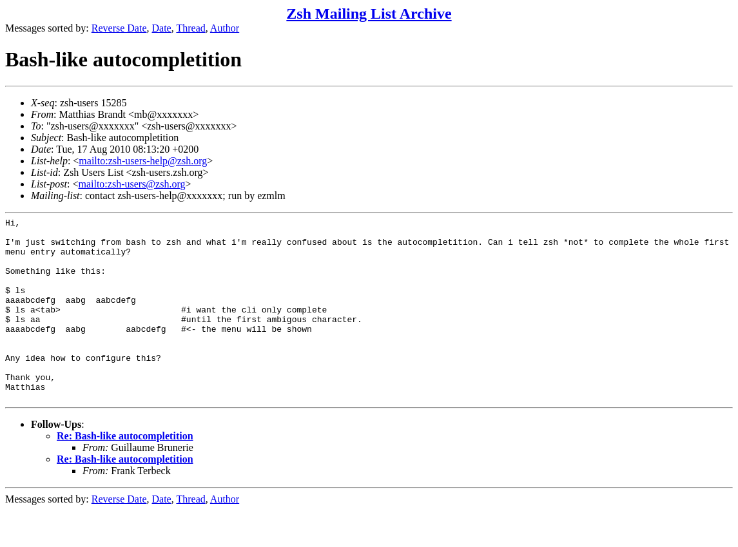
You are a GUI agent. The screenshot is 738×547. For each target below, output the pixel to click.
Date (161, 28)
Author (224, 28)
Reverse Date (119, 28)
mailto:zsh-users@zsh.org (131, 183)
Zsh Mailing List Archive (368, 13)
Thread (190, 28)
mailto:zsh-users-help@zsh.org (143, 160)
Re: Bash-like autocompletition (125, 472)
